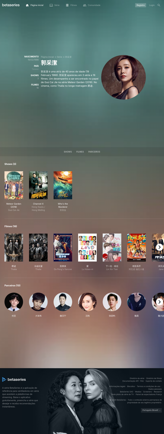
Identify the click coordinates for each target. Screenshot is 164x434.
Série (59, 57)
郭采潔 (68, 57)
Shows (68, 151)
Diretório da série (137, 378)
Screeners (147, 392)
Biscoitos (131, 386)
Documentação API (130, 381)
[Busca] (159, 5)
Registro (141, 5)
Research (158, 392)
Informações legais (117, 386)
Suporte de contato (154, 381)
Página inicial (47, 57)
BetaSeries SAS (126, 392)
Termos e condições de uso (148, 386)
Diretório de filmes (154, 378)
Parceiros (94, 151)
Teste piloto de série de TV (122, 394)
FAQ (142, 381)
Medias (138, 392)
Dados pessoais (155, 389)
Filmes (80, 151)
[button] (13, 305)
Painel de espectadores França (149, 394)
